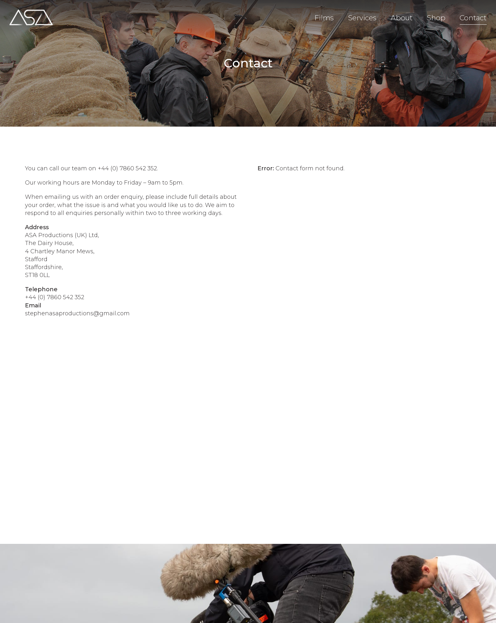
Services (362, 17)
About (401, 17)
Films (324, 17)
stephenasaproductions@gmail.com (77, 313)
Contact (473, 17)
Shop (436, 17)
